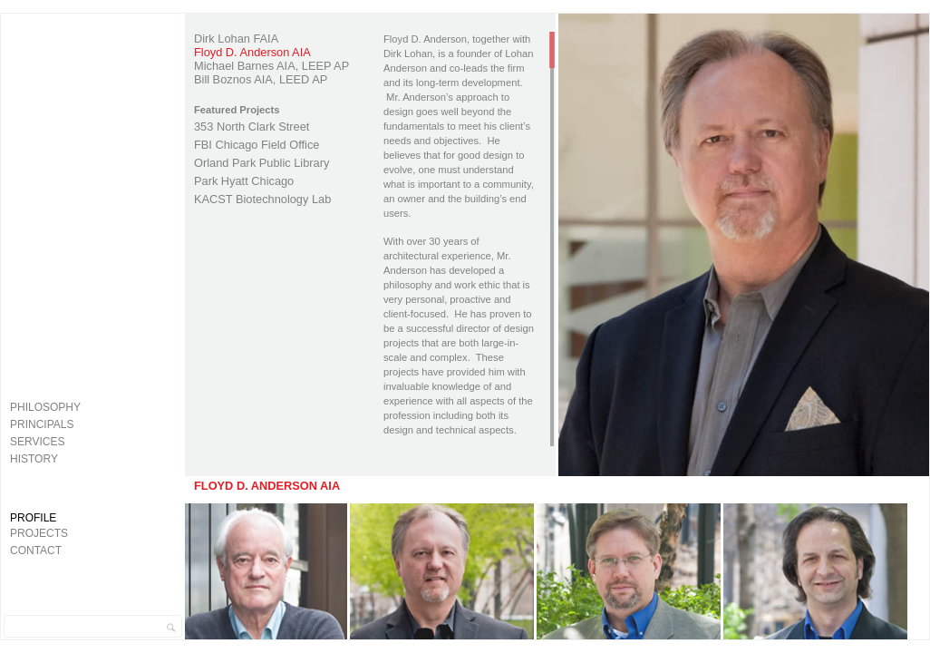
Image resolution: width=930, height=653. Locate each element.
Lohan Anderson (93, 488)
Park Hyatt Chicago (244, 181)
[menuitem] (89, 406)
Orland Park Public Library (261, 163)
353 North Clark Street (251, 126)
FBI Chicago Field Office (256, 144)
